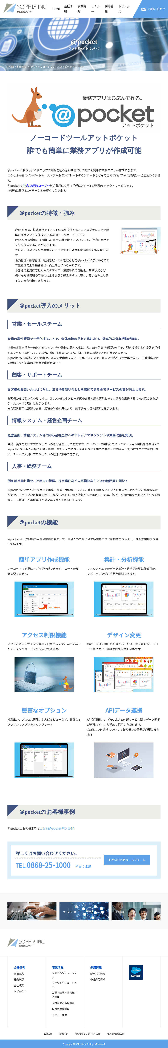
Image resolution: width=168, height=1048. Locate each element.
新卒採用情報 (97, 973)
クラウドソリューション (41, 66)
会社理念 (19, 973)
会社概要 (19, 985)
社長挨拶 (19, 979)
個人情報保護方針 (115, 1033)
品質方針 (48, 1033)
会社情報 (68, 8)
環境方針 (63, 1033)
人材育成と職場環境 (63, 1003)
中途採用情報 (97, 979)
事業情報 (82, 8)
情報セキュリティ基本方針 (87, 1033)
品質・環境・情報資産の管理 (64, 995)
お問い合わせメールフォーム (127, 860)
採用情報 (109, 8)
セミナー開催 (59, 1015)
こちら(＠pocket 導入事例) (56, 828)
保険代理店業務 (60, 1009)
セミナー (95, 8)
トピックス (124, 8)
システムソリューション (64, 975)
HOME (56, 9)
